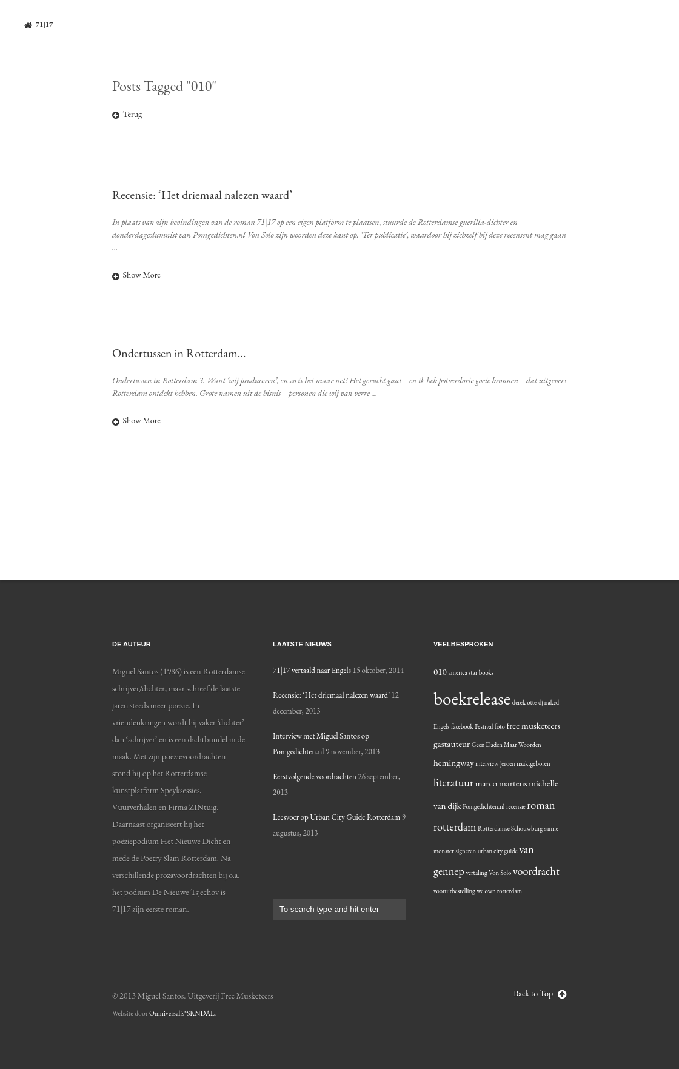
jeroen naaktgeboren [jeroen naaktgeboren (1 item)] (525, 763)
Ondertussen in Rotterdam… (179, 353)
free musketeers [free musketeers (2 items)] (533, 726)
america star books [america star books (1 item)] (470, 672)
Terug (127, 114)
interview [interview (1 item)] (486, 763)
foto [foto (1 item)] (500, 726)
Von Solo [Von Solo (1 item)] (500, 872)
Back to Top (540, 994)
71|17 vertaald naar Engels (312, 670)
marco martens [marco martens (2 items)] (501, 783)
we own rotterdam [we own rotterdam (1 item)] (499, 890)
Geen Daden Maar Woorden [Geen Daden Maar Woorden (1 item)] (506, 744)
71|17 (38, 24)
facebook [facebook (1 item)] (462, 726)
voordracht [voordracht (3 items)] (536, 871)
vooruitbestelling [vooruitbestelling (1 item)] (454, 890)
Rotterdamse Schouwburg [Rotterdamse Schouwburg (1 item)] (510, 828)
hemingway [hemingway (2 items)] (453, 763)
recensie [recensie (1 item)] (516, 806)
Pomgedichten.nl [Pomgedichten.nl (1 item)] (483, 806)
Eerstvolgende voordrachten (314, 776)
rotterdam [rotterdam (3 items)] (454, 827)
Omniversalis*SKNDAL (182, 1012)
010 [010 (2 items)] (440, 672)
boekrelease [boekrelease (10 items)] (471, 698)
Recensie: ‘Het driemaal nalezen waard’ (202, 195)
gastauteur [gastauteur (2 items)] (451, 744)
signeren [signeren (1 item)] (465, 850)
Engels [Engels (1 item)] (441, 726)
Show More (136, 274)
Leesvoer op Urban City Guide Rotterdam (336, 817)
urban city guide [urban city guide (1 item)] (498, 850)
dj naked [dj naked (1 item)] (548, 702)
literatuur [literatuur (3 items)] (453, 782)
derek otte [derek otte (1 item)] (524, 702)
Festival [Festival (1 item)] (484, 726)
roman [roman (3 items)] (541, 805)
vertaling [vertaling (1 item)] (476, 872)
